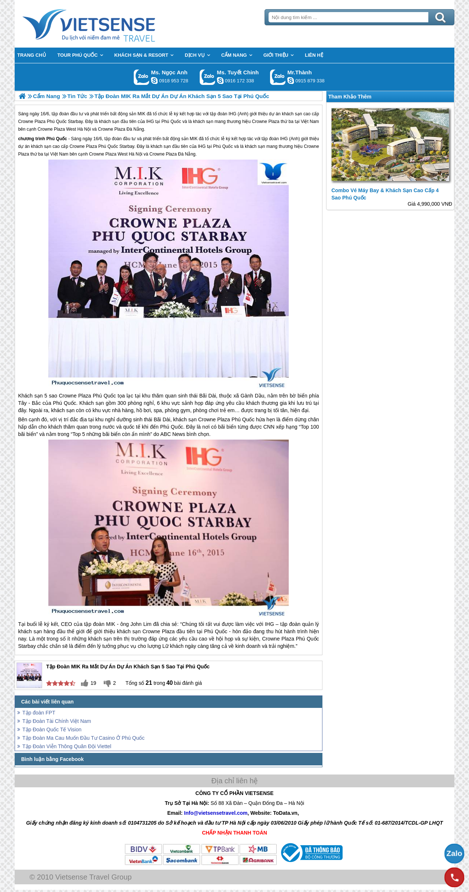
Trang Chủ (107, 24)
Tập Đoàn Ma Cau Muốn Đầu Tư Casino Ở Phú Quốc (83, 738)
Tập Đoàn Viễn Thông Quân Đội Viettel (66, 746)
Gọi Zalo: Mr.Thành (278, 77)
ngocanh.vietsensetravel (154, 80)
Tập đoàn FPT (38, 713)
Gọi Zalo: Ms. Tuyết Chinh (207, 77)
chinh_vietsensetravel (220, 80)
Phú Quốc (57, 138)
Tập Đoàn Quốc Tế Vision (51, 729)
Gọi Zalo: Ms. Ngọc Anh (141, 77)
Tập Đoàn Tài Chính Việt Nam (56, 721)
